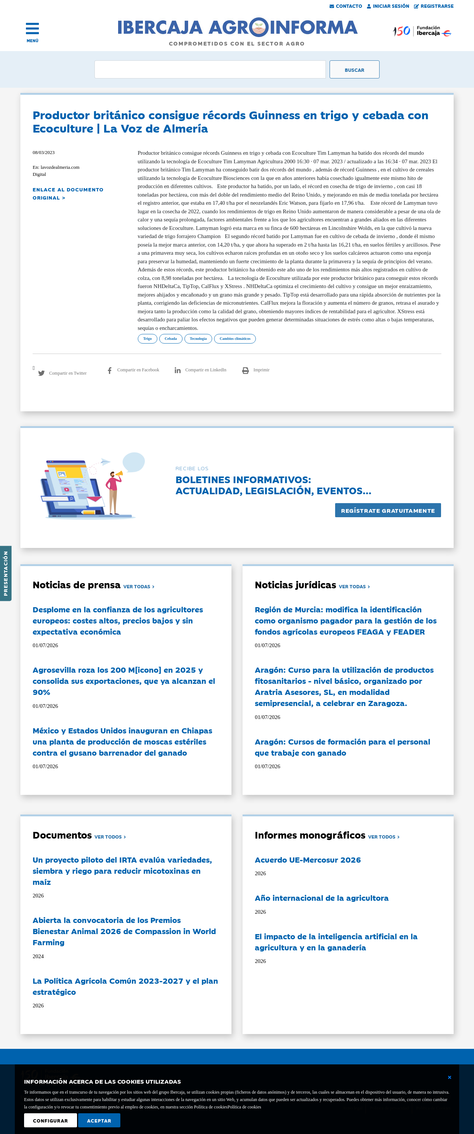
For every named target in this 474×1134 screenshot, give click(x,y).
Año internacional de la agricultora (322, 897)
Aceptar (99, 1120)
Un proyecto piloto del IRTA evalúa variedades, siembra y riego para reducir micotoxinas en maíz (122, 870)
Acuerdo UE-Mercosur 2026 (308, 859)
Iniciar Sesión (388, 5)
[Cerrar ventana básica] (449, 1077)
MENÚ (33, 40)
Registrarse (434, 5)
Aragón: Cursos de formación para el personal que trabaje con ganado (342, 747)
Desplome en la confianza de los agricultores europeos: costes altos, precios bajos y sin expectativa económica (118, 620)
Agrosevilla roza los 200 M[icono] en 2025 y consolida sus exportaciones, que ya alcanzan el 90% (124, 680)
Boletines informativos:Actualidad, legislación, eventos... (273, 484)
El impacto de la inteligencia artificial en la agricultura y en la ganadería (336, 941)
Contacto (346, 5)
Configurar (50, 1120)
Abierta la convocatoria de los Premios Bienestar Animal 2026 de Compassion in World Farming (124, 930)
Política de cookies (244, 1107)
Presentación (5, 573)
